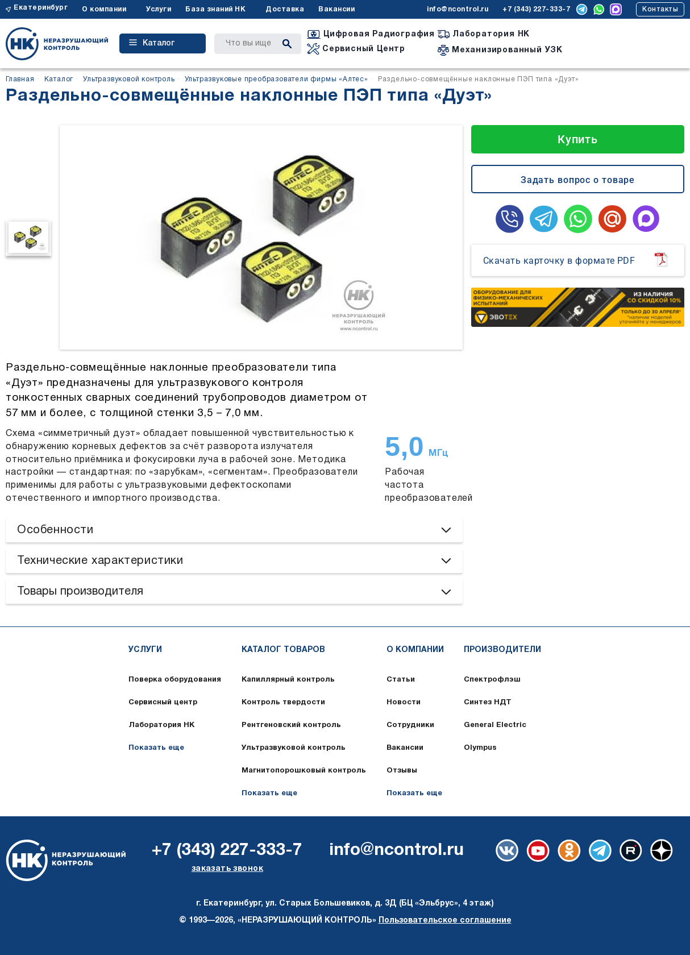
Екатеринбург (41, 8)
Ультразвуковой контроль (294, 748)
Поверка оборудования (174, 679)
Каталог (151, 43)
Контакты (660, 9)
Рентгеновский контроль (291, 725)
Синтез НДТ (488, 702)
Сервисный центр (162, 702)
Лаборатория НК (161, 725)
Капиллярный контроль (288, 679)
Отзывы (401, 770)
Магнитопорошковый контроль (304, 770)
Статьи (400, 679)
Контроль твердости (283, 702)
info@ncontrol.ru (457, 9)
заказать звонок (227, 869)
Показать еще (156, 748)
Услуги (158, 9)
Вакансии (336, 9)
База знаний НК (215, 9)
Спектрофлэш (492, 679)
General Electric (495, 725)
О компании (104, 9)
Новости (403, 702)
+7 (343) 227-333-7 (536, 9)
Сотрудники (410, 725)
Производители (502, 650)
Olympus (480, 748)
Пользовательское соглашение (445, 920)
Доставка (284, 9)
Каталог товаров (283, 650)
